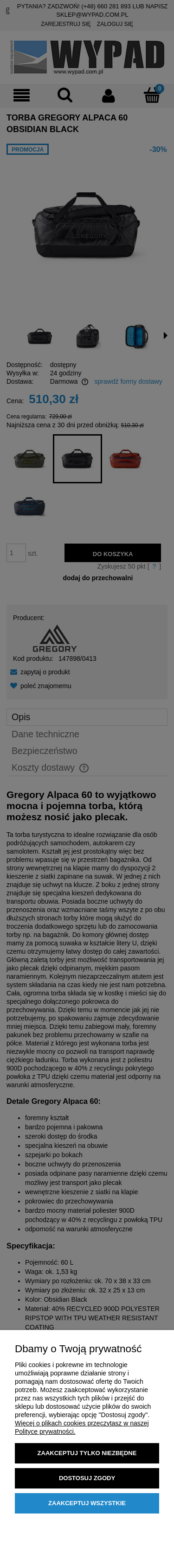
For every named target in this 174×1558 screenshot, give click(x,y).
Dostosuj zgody (87, 1478)
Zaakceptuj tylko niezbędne (87, 1453)
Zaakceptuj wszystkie (87, 1503)
